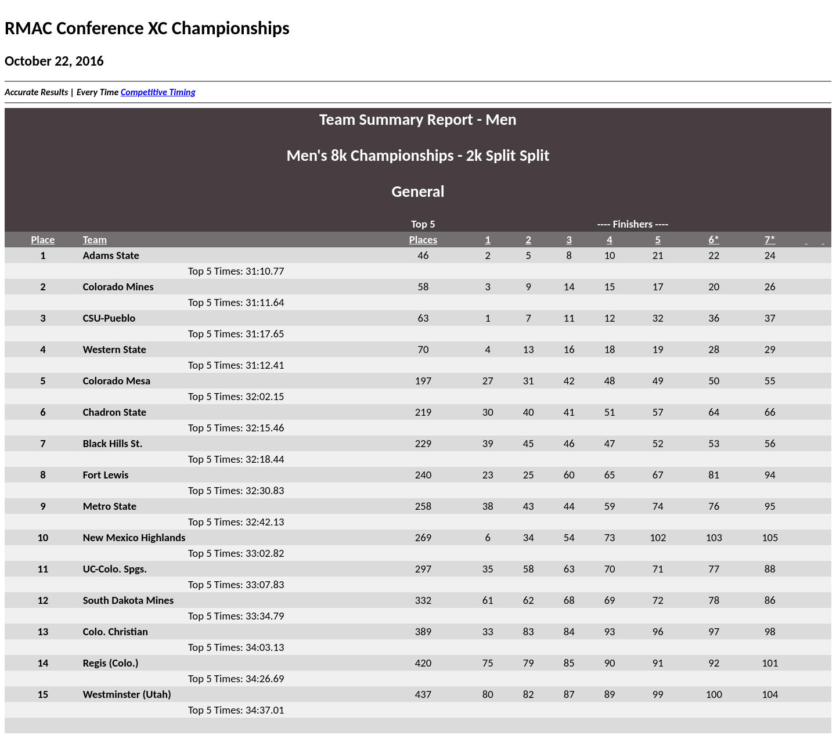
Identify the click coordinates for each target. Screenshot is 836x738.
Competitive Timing (158, 92)
